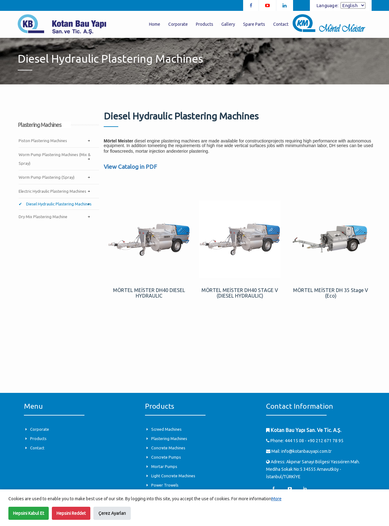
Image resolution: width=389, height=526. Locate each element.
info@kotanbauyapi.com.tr (306, 451)
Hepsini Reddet (71, 513)
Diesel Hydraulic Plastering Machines (58, 204)
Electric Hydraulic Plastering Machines (52, 191)
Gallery (228, 24)
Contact (280, 24)
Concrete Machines (168, 448)
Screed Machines (166, 429)
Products (204, 24)
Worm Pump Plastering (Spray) (47, 177)
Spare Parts (254, 24)
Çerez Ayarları (112, 513)
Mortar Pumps (164, 466)
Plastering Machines (169, 438)
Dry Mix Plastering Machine (43, 216)
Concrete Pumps (166, 457)
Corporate (178, 24)
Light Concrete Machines (173, 476)
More (276, 498)
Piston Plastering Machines (43, 140)
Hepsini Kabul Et (28, 513)
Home (154, 24)
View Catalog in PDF (130, 166)
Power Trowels (165, 485)
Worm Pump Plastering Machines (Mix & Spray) (55, 158)
